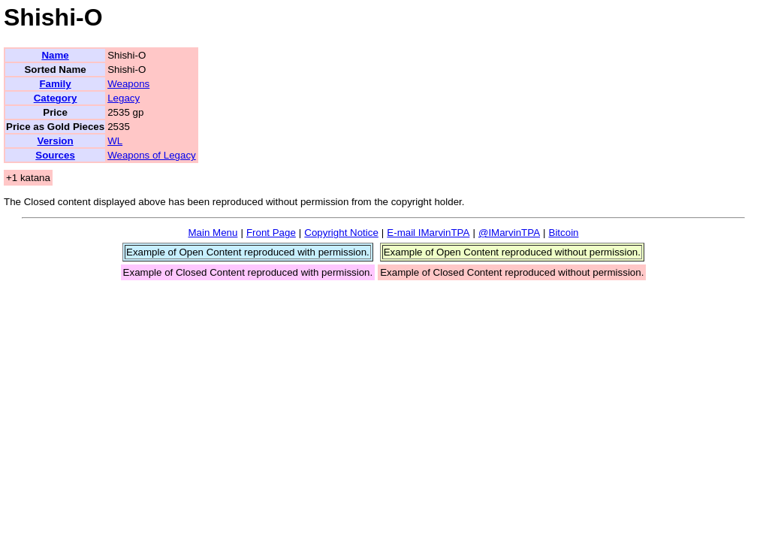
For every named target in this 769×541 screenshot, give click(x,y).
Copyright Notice (341, 232)
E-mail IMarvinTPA (428, 232)
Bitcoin (564, 232)
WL (114, 141)
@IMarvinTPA (509, 232)
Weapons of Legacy (151, 155)
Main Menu (212, 232)
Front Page (271, 232)
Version (55, 141)
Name (54, 55)
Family (55, 83)
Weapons (128, 83)
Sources (55, 155)
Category (55, 98)
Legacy (123, 98)
